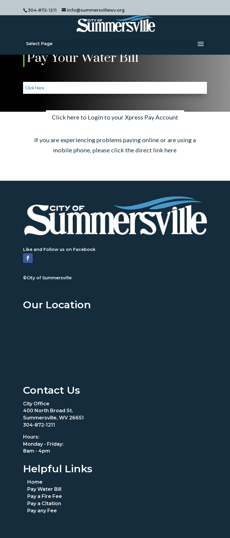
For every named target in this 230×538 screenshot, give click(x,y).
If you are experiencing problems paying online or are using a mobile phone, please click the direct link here (115, 145)
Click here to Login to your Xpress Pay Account (115, 117)
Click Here (34, 87)
